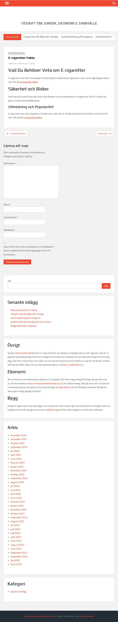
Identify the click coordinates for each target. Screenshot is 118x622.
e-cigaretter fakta (29, 81)
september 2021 (19, 552)
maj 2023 (15, 533)
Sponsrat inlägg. (16, 53)
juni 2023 (15, 529)
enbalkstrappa (52, 409)
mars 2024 (16, 497)
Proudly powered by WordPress (39, 616)
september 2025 (19, 447)
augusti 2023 (17, 521)
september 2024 (19, 478)
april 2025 (16, 454)
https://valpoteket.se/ (72, 364)
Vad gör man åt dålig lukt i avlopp (42, 36)
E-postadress (11, 217)
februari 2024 (18, 501)
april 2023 (16, 537)
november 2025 (19, 439)
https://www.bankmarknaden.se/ (44, 383)
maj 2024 (15, 490)
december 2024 (19, 470)
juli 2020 (15, 560)
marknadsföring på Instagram (79, 36)
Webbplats (9, 230)
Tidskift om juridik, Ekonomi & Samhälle (59, 23)
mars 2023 (16, 540)
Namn (7, 204)
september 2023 (19, 517)
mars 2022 (16, 548)
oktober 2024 (18, 474)
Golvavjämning (18, 133)
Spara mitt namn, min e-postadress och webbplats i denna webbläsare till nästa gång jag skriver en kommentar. (29, 250)
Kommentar (10, 163)
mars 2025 (16, 458)
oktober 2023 (18, 513)
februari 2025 (18, 462)
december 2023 (19, 509)
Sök (9, 281)
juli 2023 (15, 525)
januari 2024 (17, 505)
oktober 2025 (18, 443)
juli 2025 (15, 451)
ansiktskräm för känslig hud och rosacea (31, 321)
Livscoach (103, 133)
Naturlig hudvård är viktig (24, 310)
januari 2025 (17, 466)
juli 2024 (15, 486)
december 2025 (19, 435)
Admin (11, 63)
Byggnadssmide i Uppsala (23, 325)
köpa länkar (64, 387)
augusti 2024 (17, 482)
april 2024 (16, 493)
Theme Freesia (86, 616)
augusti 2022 (17, 544)
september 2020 (19, 556)
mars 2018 (16, 564)
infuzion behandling (24, 353)
